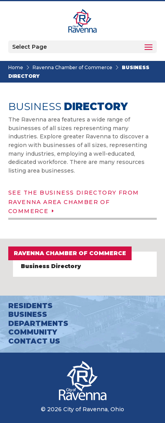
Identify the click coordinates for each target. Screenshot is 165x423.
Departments (38, 323)
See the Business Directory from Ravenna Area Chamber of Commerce (73, 202)
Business (27, 314)
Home (15, 67)
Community (32, 332)
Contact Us (34, 341)
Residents (30, 306)
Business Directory (51, 266)
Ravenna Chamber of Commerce (72, 67)
